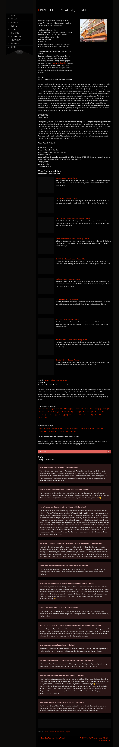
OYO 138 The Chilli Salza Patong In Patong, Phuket (73, 218)
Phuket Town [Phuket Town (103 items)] (75, 415)
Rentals (14, 22)
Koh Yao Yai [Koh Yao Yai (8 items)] (67, 412)
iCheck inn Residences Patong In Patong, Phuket (72, 239)
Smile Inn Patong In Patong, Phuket (68, 279)
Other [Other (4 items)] (73, 431)
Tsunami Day (16, 40)
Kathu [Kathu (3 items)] (106, 409)
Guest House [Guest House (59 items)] (87, 428)
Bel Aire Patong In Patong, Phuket (67, 360)
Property (15, 44)
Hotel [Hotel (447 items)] (43, 431)
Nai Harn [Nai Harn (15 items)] (99, 412)
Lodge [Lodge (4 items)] (52, 431)
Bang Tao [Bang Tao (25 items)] (43, 409)
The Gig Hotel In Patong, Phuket (67, 198)
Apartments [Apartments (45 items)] (57, 428)
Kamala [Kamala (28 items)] (79, 409)
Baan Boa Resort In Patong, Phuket (52, 738)
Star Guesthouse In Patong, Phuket (68, 319)
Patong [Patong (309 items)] (63, 415)
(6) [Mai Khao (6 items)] (92, 412)
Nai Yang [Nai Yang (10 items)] (43, 415)
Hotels (14, 19)
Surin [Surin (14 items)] (98, 415)
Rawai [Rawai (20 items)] (86, 415)
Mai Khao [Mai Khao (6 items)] (86, 412)
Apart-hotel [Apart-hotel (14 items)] (44, 428)
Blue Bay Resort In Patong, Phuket (67, 299)
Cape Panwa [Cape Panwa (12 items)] (56, 409)
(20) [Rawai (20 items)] (91, 415)
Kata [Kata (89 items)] (98, 409)
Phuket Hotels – (55, 732)
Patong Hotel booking (59, 63)
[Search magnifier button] (109, 451)
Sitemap (14, 47)
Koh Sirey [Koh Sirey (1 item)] (55, 412)
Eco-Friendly (16, 36)
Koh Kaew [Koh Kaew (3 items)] (42, 412)
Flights (14, 26)
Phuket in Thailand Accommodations (55, 380)
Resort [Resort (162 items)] (63, 431)
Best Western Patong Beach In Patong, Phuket (71, 259)
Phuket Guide (16, 33)
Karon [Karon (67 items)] (88, 409)
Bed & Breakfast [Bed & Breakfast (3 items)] (72, 428)
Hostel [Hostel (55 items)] (100, 428)
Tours (13, 29)
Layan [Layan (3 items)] (78, 412)
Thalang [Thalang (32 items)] (43, 418)
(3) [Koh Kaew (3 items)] (48, 412)
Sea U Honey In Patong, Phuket (66, 178)
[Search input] (73, 451)
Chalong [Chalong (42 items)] (68, 409)
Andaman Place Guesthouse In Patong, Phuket (71, 340)
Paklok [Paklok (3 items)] (53, 415)
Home (13, 15)
